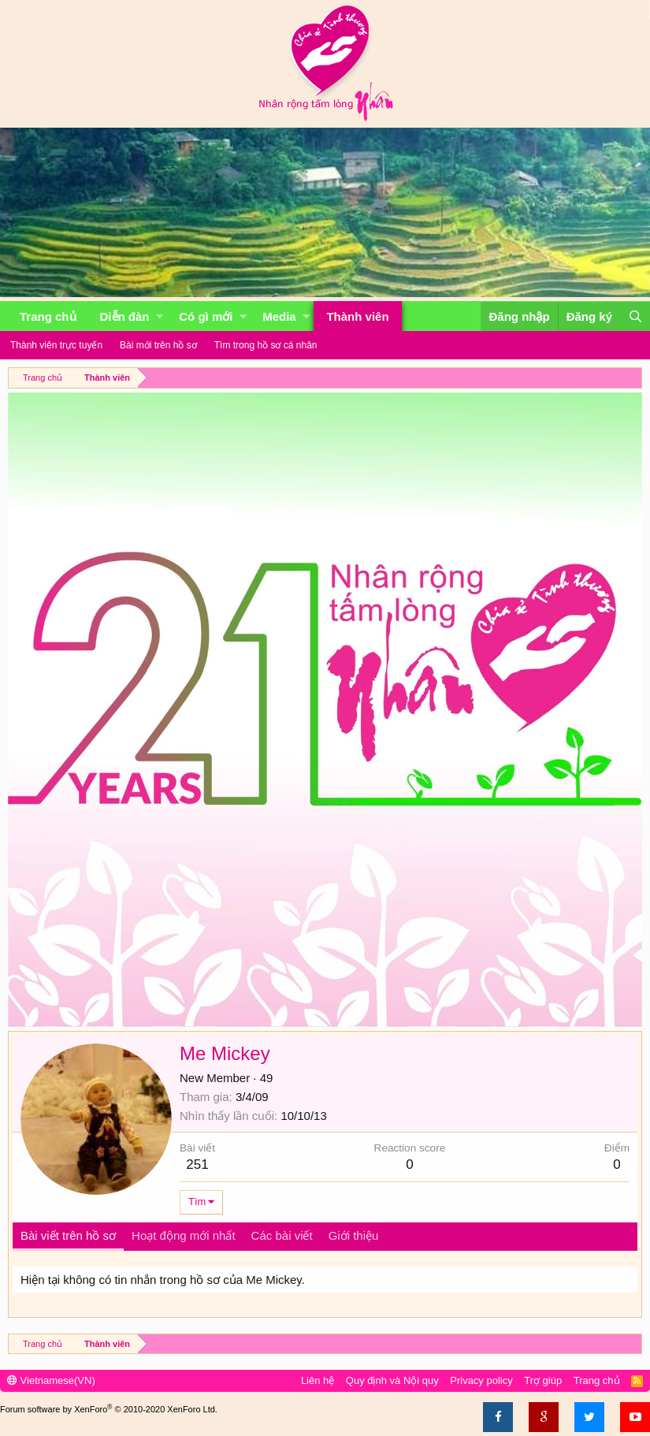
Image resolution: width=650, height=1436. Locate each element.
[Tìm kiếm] (635, 316)
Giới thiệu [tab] (354, 1235)
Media (279, 316)
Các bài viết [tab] (282, 1235)
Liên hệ (317, 1380)
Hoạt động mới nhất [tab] (184, 1235)
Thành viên (357, 316)
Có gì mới (205, 316)
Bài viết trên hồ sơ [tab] (68, 1235)
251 (197, 1164)
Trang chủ (48, 316)
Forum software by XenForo (108, 1409)
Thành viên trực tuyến (56, 345)
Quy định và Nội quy (392, 1380)
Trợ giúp (543, 1380)
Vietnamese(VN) (51, 1380)
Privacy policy (481, 1380)
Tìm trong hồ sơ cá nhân (266, 345)
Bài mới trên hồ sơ (158, 345)
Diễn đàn (125, 316)
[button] (159, 316)
